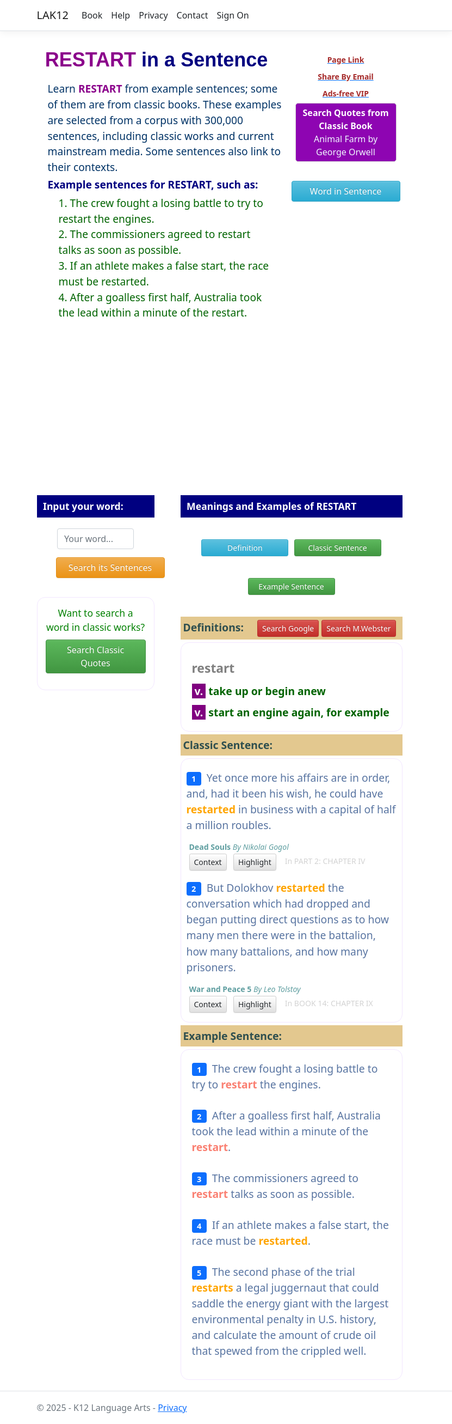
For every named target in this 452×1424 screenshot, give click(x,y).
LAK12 (53, 15)
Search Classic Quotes (95, 656)
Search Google (288, 628)
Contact (192, 15)
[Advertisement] (226, 416)
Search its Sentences (110, 568)
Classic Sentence (337, 548)
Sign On (232, 15)
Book (92, 15)
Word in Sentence (346, 191)
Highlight (254, 862)
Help (120, 15)
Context (208, 862)
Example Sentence (291, 586)
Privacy (153, 15)
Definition (245, 548)
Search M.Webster (358, 628)
